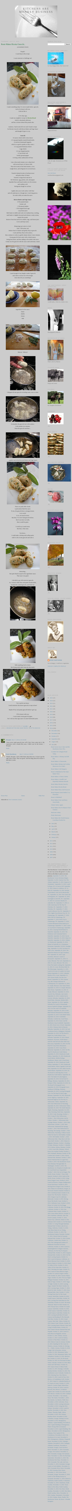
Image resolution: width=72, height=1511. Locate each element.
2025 (51, 698)
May (52, 826)
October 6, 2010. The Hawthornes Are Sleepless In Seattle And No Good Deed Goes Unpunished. (59, 1168)
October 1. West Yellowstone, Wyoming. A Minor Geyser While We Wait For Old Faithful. (59, 1133)
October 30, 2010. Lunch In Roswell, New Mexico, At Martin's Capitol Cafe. (58, 1389)
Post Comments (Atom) (15, 799)
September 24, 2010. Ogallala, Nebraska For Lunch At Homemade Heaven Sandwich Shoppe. (58, 1004)
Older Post (41, 795)
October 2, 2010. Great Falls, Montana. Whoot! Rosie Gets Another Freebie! (59, 1149)
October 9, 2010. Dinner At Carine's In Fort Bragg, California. (59, 1205)
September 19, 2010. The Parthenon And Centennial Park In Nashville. (57, 934)
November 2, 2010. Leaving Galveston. (58, 1404)
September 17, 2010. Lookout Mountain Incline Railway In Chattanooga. (58, 923)
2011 (51, 846)
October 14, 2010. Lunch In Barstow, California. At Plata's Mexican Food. (58, 1259)
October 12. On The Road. (63, 1222)
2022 (51, 706)
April (53, 829)
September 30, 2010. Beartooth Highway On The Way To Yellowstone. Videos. (58, 1099)
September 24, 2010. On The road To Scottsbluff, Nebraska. (59, 1008)
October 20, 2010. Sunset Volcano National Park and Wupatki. (59, 1329)
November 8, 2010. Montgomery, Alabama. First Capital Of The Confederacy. (59, 1433)
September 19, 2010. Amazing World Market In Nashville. (59, 930)
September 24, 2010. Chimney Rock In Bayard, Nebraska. (59, 1027)
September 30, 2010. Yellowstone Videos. (59, 1106)
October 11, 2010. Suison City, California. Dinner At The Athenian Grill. (58, 1220)
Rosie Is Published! (56, 797)
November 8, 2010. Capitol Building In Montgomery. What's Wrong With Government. (59, 1425)
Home (23, 795)
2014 (51, 728)
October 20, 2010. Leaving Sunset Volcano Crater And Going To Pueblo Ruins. (59, 1325)
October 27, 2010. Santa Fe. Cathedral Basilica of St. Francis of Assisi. (59, 1381)
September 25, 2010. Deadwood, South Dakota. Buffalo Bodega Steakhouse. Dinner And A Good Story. (59, 1058)
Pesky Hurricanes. (56, 815)
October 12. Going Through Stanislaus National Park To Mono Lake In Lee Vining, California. (58, 1226)
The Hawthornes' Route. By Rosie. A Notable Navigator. (59, 1499)
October (53, 736)
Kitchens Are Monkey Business (36, 10)
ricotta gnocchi (34, 728)
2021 (51, 709)
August (53, 741)
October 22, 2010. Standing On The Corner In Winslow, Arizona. (59, 1344)
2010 (51, 849)
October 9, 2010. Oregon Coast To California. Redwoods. (58, 1197)
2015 (51, 725)
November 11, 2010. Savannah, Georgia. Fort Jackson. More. (59, 1454)
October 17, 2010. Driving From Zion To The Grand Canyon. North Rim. (58, 1294)
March (53, 832)
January (53, 837)
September (54, 739)
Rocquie (8, 740)
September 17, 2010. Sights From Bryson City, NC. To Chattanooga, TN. (59, 913)
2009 (51, 852)
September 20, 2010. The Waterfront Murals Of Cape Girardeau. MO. (58, 952)
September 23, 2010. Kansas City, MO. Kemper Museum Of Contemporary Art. (58, 981)
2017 (51, 720)
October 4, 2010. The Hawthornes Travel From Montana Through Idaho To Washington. (59, 1164)
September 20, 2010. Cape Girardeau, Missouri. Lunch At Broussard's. (56, 956)
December (54, 730)
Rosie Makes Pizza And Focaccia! (60, 789)
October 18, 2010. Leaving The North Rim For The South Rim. (59, 1300)
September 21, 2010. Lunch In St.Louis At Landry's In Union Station (59, 971)
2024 (51, 700)
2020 (51, 711)
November (54, 733)
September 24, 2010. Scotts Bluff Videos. (59, 1014)
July (52, 744)
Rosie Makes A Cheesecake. (59, 761)
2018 (51, 717)
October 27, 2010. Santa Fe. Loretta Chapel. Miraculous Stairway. (58, 1385)
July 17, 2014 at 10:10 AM (19, 740)
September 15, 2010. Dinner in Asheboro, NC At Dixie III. (59, 888)
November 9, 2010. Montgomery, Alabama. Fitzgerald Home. (59, 1439)
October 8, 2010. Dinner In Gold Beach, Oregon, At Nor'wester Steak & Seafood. (59, 1188)
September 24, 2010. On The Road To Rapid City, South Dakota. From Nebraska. (58, 1035)
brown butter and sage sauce (17, 728)
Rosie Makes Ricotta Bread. (58, 787)
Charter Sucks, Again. (57, 805)
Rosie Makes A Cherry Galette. (59, 776)
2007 (51, 857)
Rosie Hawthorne (11, 754)
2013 (51, 841)
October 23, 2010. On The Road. (59, 1358)
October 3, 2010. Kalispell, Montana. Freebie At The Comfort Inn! (59, 1153)
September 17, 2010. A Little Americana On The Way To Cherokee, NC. (58, 905)
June (52, 823)
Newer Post (4, 795)
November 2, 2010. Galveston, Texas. (58, 1402)
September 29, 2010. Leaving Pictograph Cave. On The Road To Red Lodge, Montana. (59, 1093)
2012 (51, 843)
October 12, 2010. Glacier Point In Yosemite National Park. (59, 1236)
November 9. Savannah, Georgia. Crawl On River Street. (58, 1447)
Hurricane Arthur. (56, 812)
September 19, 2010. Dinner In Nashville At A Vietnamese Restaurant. (58, 944)
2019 (51, 714)
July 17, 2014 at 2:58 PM (26, 754)
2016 (51, 722)
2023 (51, 703)
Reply (7, 748)
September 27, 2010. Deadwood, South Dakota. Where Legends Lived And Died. (59, 1066)
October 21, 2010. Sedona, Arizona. (57, 1335)
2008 (51, 854)
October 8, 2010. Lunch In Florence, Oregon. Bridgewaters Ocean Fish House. (59, 1182)
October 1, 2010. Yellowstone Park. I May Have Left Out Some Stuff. (59, 1139)
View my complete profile (57, 666)
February (54, 834)
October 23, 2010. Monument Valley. (58, 1352)
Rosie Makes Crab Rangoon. (59, 769)
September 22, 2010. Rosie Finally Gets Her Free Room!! (58, 977)
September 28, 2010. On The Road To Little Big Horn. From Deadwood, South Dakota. (58, 1072)
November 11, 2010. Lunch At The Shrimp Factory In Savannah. (59, 1476)
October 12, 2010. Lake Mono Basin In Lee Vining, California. (58, 1230)
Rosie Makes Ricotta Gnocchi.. (59, 784)
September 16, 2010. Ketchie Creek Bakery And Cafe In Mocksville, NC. (58, 892)
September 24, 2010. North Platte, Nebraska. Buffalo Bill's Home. (59, 1000)
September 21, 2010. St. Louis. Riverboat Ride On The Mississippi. (59, 967)
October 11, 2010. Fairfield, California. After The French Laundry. (59, 1215)
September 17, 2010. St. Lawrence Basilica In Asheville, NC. (58, 901)
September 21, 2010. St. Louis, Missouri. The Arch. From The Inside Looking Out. (59, 963)
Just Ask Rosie (52, 173)
